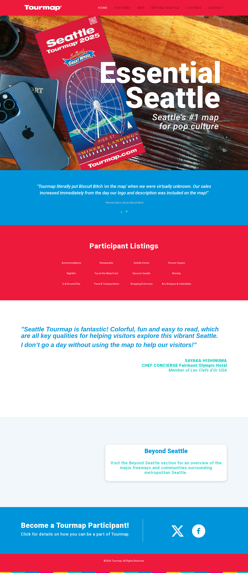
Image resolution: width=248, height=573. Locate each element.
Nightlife (71, 273)
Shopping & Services (141, 283)
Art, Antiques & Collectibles (176, 283)
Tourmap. (117, 560)
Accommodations (71, 263)
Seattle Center (141, 263)
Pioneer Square (176, 263)
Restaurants (106, 263)
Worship (176, 273)
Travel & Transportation (106, 283)
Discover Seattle (141, 273)
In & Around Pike (71, 283)
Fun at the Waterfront (106, 273)
